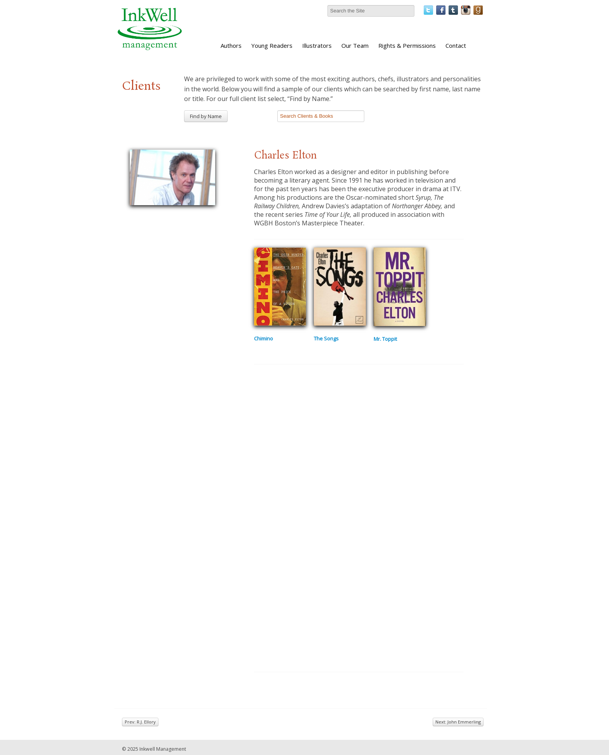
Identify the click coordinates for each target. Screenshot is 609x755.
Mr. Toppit (385, 338)
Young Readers (271, 45)
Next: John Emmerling (458, 722)
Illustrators (317, 45)
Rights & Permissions (407, 45)
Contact (455, 45)
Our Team (355, 45)
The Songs (326, 338)
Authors (231, 45)
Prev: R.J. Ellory (140, 722)
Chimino (263, 338)
